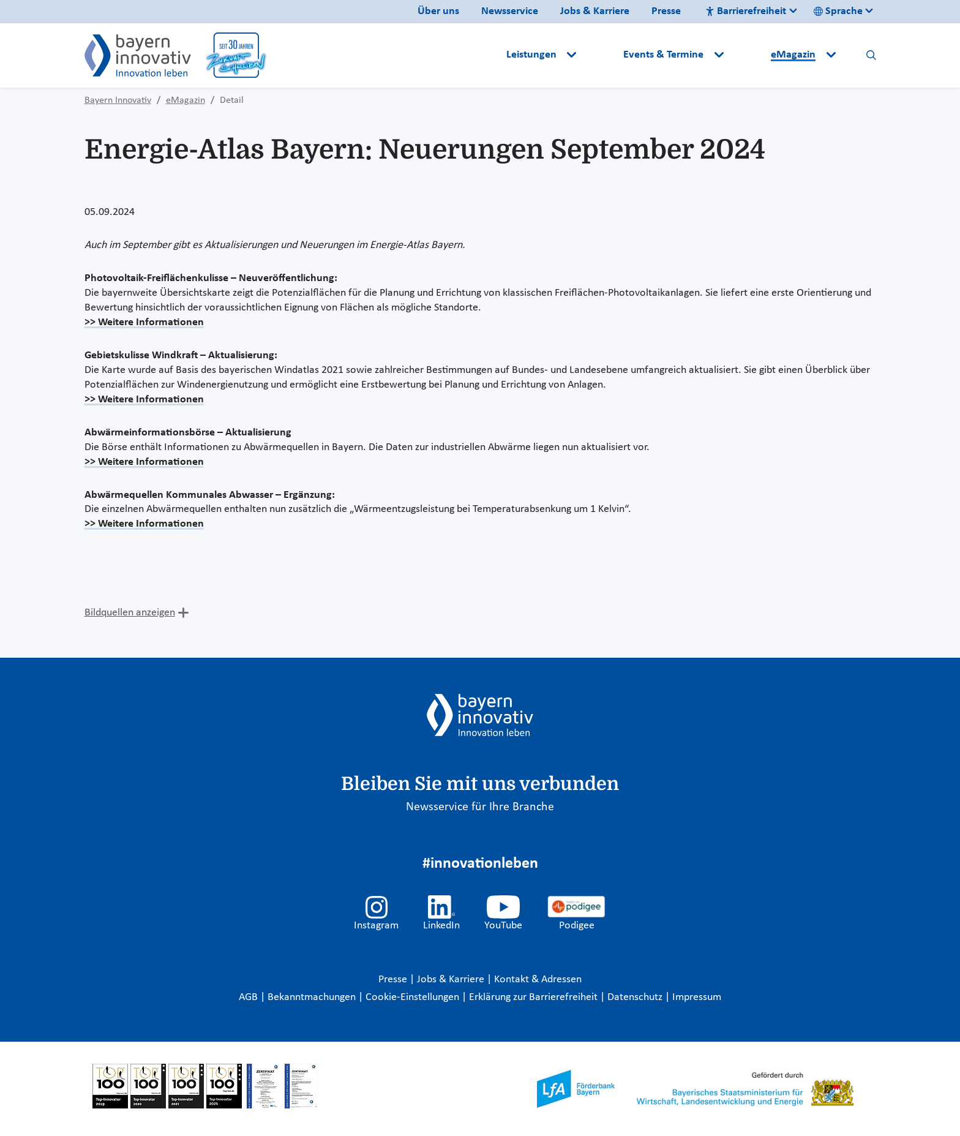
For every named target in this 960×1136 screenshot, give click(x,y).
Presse (666, 11)
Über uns (438, 11)
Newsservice (509, 11)
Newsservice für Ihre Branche (480, 807)
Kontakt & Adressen (538, 979)
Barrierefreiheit (745, 11)
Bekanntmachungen (313, 997)
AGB (249, 997)
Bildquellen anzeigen (129, 613)
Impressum (696, 997)
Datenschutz (636, 997)
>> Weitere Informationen (144, 322)
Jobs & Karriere (594, 11)
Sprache (838, 11)
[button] (601, 55)
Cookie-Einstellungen (412, 997)
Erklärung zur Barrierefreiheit (534, 997)
